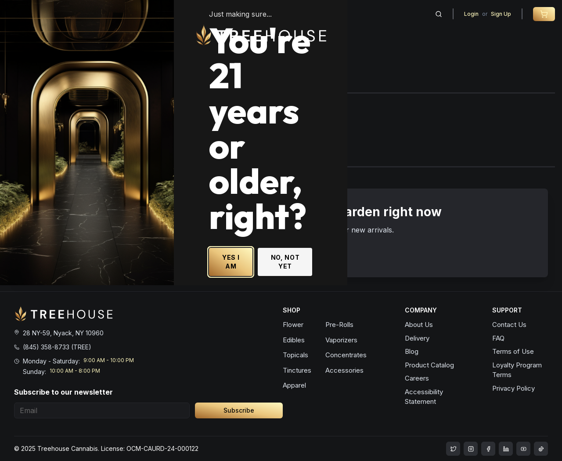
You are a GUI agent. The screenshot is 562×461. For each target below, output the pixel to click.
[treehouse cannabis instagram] (453, 449)
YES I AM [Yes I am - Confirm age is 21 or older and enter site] (342, 288)
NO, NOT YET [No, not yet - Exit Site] (405, 288)
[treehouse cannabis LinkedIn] (506, 449)
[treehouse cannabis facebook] (488, 449)
